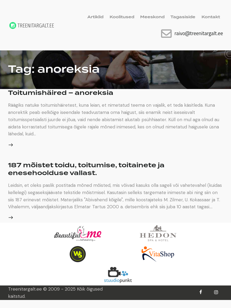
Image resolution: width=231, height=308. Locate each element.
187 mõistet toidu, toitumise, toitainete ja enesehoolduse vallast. (92, 169)
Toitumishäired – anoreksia (64, 92)
